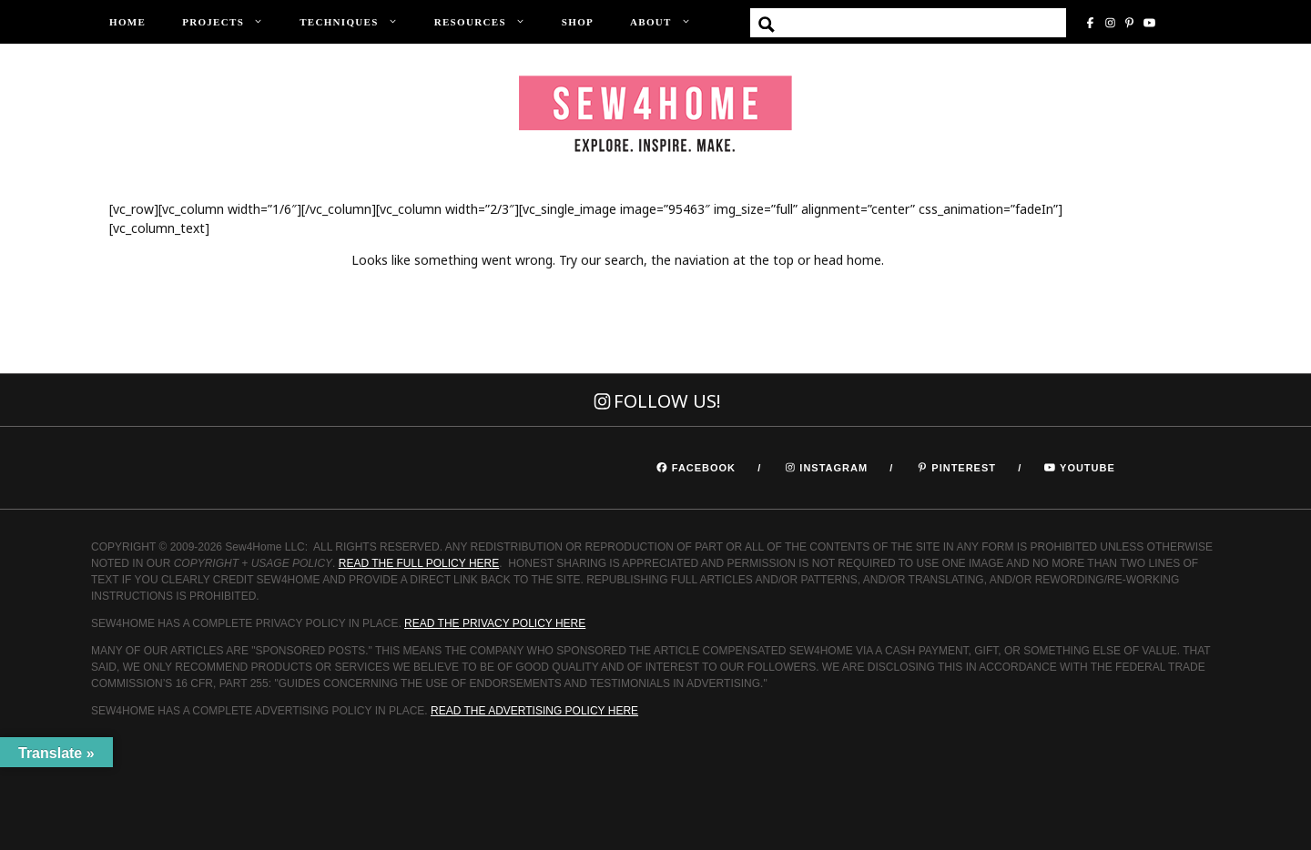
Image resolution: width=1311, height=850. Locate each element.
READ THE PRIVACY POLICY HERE (494, 623)
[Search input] (931, 24)
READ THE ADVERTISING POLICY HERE (534, 710)
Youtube (1087, 467)
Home (127, 21)
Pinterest (963, 467)
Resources (489, 23)
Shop (578, 21)
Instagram (832, 467)
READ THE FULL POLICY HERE (419, 563)
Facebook (704, 467)
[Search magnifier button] (766, 24)
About (669, 23)
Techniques (358, 23)
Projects (231, 23)
